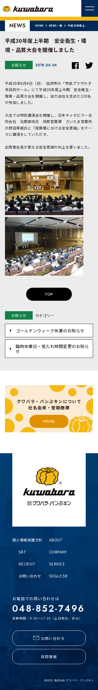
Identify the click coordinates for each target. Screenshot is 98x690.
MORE (49, 421)
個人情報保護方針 (27, 539)
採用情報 (49, 656)
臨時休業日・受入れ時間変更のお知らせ (52, 348)
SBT (22, 552)
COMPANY (58, 552)
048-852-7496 (48, 608)
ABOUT (56, 539)
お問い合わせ (30, 576)
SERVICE (57, 564)
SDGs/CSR (58, 576)
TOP (49, 294)
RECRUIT (27, 564)
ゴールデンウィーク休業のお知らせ (50, 330)
